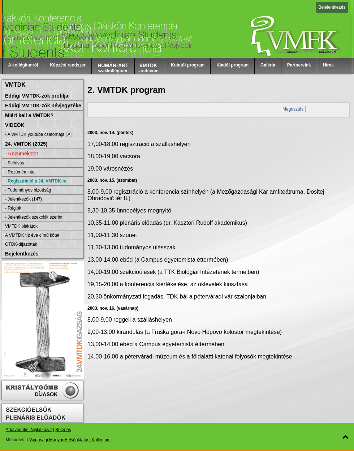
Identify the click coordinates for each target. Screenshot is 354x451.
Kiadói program (232, 65)
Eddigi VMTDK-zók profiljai (37, 96)
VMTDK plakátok (21, 226)
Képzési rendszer (68, 65)
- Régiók (13, 208)
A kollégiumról (23, 65)
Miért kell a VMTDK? (29, 115)
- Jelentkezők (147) (23, 199)
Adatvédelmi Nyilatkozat (29, 429)
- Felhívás (14, 163)
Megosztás (292, 109)
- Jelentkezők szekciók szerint (33, 217)
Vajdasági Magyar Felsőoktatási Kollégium (70, 439)
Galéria (267, 65)
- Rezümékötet (21, 153)
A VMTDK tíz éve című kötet (32, 235)
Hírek (328, 65)
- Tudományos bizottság (28, 190)
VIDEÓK (15, 125)
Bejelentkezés (332, 7)
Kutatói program (187, 65)
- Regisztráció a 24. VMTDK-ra (35, 181)
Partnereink (299, 65)
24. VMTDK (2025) (26, 144)
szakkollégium (113, 68)
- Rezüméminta (19, 172)
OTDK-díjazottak (21, 244)
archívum (149, 68)
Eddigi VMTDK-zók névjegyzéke (43, 105)
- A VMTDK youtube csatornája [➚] (38, 134)
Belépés (63, 429)
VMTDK (15, 85)
